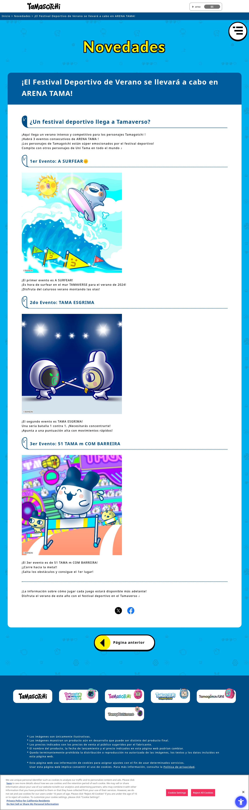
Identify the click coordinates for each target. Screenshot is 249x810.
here (9, 785)
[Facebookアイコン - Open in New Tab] (130, 610)
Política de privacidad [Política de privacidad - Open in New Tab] (178, 767)
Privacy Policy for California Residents (28, 802)
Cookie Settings (177, 794)
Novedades (22, 16)
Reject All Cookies (203, 794)
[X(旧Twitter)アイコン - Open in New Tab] (118, 610)
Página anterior (122, 643)
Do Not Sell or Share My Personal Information (33, 805)
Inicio (6, 16)
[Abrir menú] (237, 31)
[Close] (243, 793)
